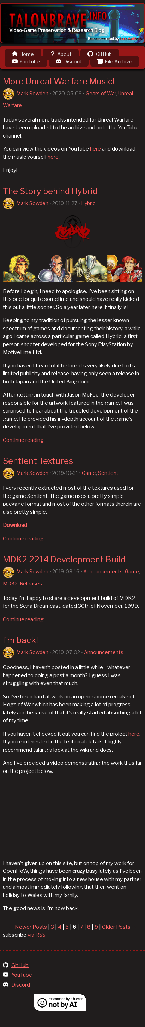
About (61, 54)
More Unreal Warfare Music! (59, 81)
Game (89, 473)
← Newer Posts (27, 927)
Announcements (103, 571)
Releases (31, 583)
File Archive (114, 61)
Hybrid (88, 203)
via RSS (37, 935)
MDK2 (10, 583)
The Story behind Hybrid (50, 191)
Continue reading (23, 440)
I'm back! (20, 640)
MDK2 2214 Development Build (64, 559)
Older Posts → (119, 927)
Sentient (108, 473)
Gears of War (101, 93)
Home (23, 54)
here (95, 149)
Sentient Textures (38, 461)
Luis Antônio (130, 39)
